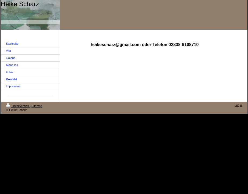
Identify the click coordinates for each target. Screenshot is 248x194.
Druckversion (18, 106)
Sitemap (36, 106)
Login (238, 105)
